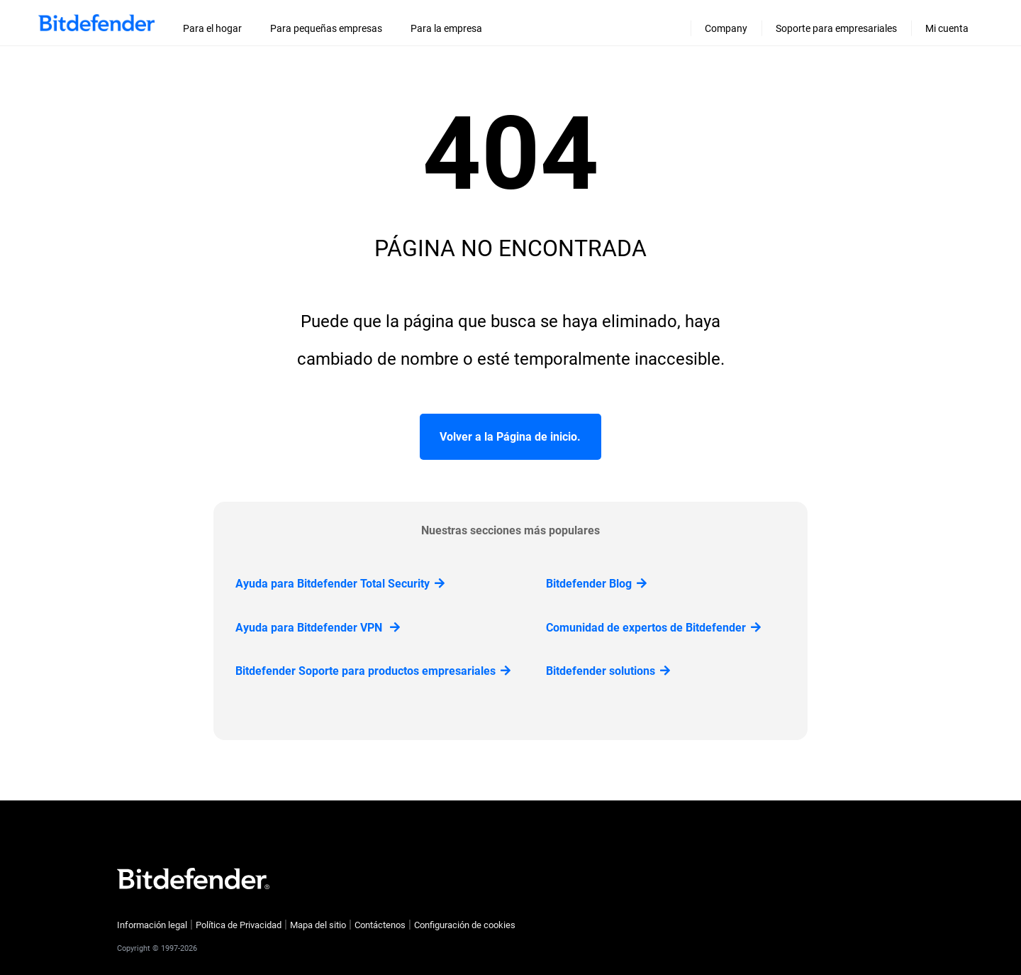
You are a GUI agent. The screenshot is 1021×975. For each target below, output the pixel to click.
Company (726, 28)
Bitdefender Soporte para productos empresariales (372, 671)
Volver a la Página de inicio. (510, 437)
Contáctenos (380, 925)
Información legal (152, 925)
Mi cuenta (947, 28)
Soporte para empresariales (836, 28)
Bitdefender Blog (596, 583)
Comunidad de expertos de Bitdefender (653, 627)
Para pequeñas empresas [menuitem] (326, 28)
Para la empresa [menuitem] (446, 28)
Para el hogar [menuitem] (212, 28)
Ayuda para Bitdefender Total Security (340, 583)
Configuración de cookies (464, 925)
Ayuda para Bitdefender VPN (317, 627)
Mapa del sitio (318, 925)
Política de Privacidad (238, 925)
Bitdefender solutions (608, 671)
